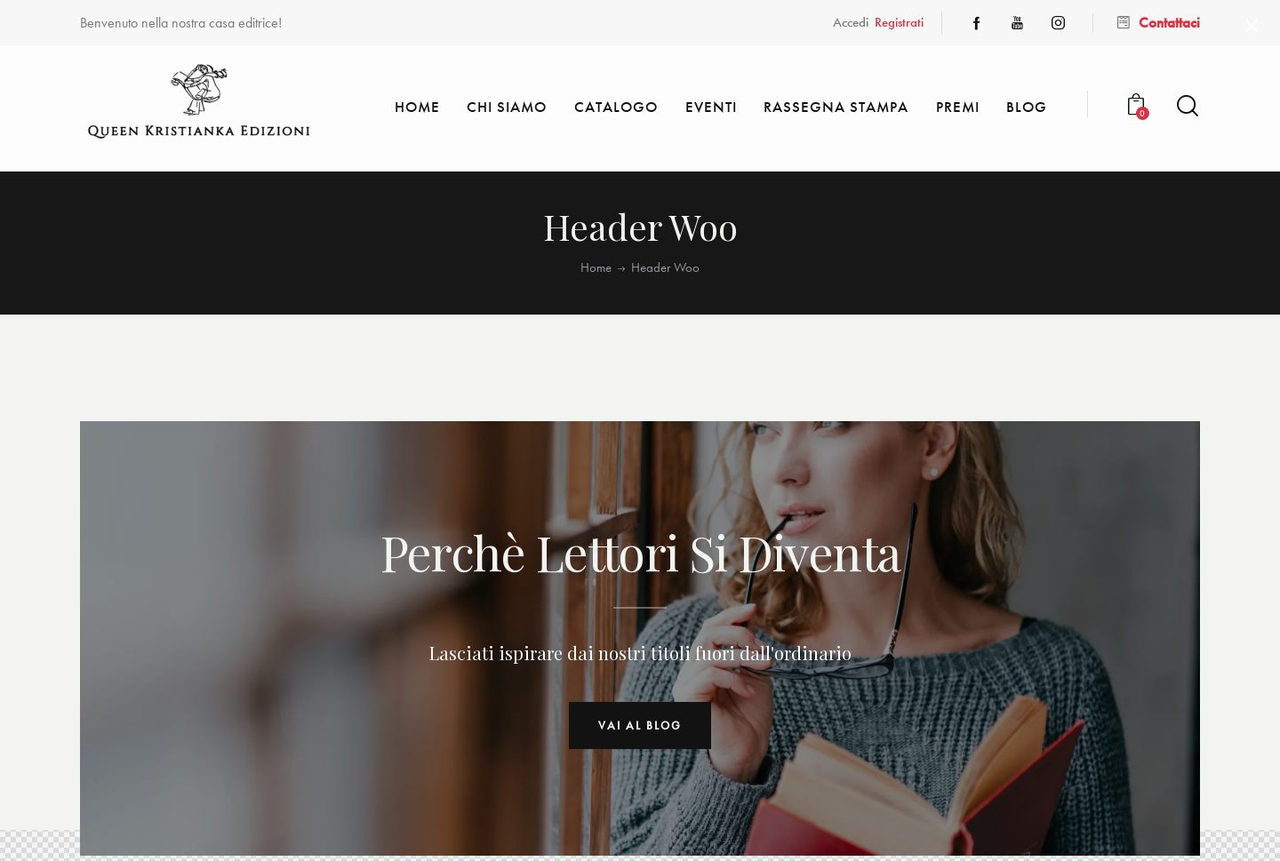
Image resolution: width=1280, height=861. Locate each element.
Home (596, 267)
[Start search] (1187, 106)
